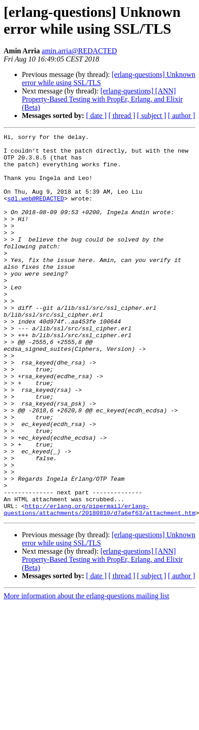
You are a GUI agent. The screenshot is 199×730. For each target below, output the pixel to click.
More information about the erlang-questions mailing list (86, 672)
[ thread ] (121, 115)
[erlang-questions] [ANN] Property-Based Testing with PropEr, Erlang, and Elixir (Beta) (102, 99)
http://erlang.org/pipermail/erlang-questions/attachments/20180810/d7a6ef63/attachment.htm (99, 585)
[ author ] (181, 115)
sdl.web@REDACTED (35, 212)
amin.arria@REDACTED (79, 51)
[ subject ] (151, 115)
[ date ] (96, 115)
